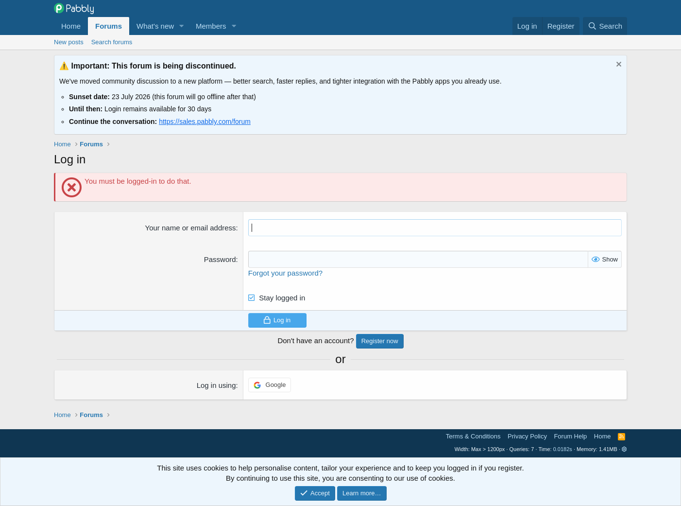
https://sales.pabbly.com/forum (205, 121)
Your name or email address (190, 228)
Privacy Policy (527, 436)
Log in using (216, 385)
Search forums (112, 42)
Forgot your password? (285, 273)
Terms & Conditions (473, 436)
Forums (108, 26)
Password (220, 259)
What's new (155, 26)
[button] (181, 26)
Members (211, 26)
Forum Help (570, 436)
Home (71, 26)
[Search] (605, 26)
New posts (69, 42)
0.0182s (562, 449)
